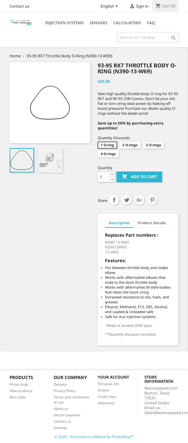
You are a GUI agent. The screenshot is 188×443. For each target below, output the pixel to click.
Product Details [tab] (152, 222)
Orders (103, 390)
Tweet (127, 200)
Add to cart (139, 177)
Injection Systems (64, 22)
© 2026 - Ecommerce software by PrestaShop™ (94, 436)
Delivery (60, 384)
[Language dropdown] (110, 7)
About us (61, 408)
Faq (151, 22)
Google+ (139, 200)
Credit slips (107, 396)
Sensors (98, 22)
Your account (113, 377)
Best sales (18, 397)
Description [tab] (119, 222)
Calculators (127, 22)
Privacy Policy (64, 390)
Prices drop (19, 384)
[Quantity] (103, 177)
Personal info (108, 383)
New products (21, 390)
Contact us (19, 6)
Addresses (106, 403)
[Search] (147, 37)
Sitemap (60, 427)
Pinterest (152, 200)
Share (114, 200)
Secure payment (67, 415)
